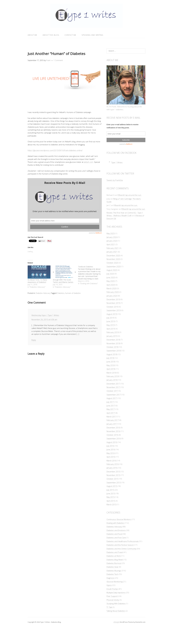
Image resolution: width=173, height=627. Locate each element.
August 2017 (112, 398)
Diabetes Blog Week (115, 559)
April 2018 (111, 369)
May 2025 (111, 233)
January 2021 (112, 252)
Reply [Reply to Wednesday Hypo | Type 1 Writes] (33, 340)
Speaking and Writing (92, 35)
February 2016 (113, 464)
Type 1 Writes (117, 162)
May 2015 (111, 497)
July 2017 (110, 402)
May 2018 (111, 365)
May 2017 (111, 409)
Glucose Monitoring (114, 581)
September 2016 (114, 438)
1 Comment (58, 60)
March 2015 (111, 504)
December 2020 (113, 255)
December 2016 (113, 427)
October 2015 (112, 479)
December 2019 (113, 299)
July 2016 (110, 446)
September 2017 (114, 394)
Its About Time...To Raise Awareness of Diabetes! (37, 281)
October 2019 (112, 306)
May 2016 (111, 453)
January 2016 (112, 468)
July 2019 (110, 317)
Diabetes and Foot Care (116, 537)
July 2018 (110, 358)
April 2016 (111, 457)
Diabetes (60, 293)
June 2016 (111, 449)
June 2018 (111, 361)
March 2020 (111, 288)
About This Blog (51, 35)
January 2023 (112, 241)
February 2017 (113, 420)
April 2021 (111, 244)
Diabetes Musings (114, 570)
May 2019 (111, 325)
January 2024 (112, 237)
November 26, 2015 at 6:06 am (44, 319)
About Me (32, 35)
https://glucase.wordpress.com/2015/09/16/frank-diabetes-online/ (55, 150)
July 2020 (110, 273)
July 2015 (110, 490)
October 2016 (112, 435)
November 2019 (113, 303)
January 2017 (112, 424)
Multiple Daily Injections (116, 592)
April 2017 (111, 413)
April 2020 (111, 285)
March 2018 (111, 372)
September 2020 (114, 266)
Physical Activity (113, 600)
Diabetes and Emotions (116, 530)
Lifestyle (116, 622)
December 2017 (113, 383)
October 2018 (112, 347)
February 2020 (113, 292)
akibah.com (88, 162)
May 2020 (111, 281)
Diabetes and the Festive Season (120, 545)
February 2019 (113, 332)
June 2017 (111, 405)
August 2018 (112, 354)
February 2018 (113, 376)
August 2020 (112, 270)
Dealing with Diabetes (115, 523)
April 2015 (111, 501)
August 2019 (112, 314)
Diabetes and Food (114, 534)
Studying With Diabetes (116, 603)
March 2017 (111, 416)
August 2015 (112, 486)
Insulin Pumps (112, 589)
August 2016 (112, 442)
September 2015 (114, 482)
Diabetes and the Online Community (121, 548)
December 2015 (113, 471)
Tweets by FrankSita (115, 180)
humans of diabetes (73, 293)
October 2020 (112, 262)
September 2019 (114, 310)
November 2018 (113, 343)
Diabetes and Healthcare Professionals (123, 541)
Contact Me (70, 35)
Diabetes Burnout (114, 563)
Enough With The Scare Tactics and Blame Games (63, 281)
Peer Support (112, 596)
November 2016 (113, 431)
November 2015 (113, 475)
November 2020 (113, 259)
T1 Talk (109, 607)
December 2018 (113, 339)
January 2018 (112, 380)
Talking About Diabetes (116, 611)
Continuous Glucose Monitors (119, 519)
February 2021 (113, 248)
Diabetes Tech (112, 574)
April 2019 (111, 328)
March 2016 (111, 460)
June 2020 (111, 277)
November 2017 (113, 387)
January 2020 (112, 296)
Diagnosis (110, 578)
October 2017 (112, 391)
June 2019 (111, 321)
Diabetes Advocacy (43, 293)
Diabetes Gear (112, 567)
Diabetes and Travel (115, 552)
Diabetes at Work (114, 556)
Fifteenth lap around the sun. (130, 195)
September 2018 (114, 350)
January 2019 (112, 336)
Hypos (109, 585)
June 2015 (111, 493)
